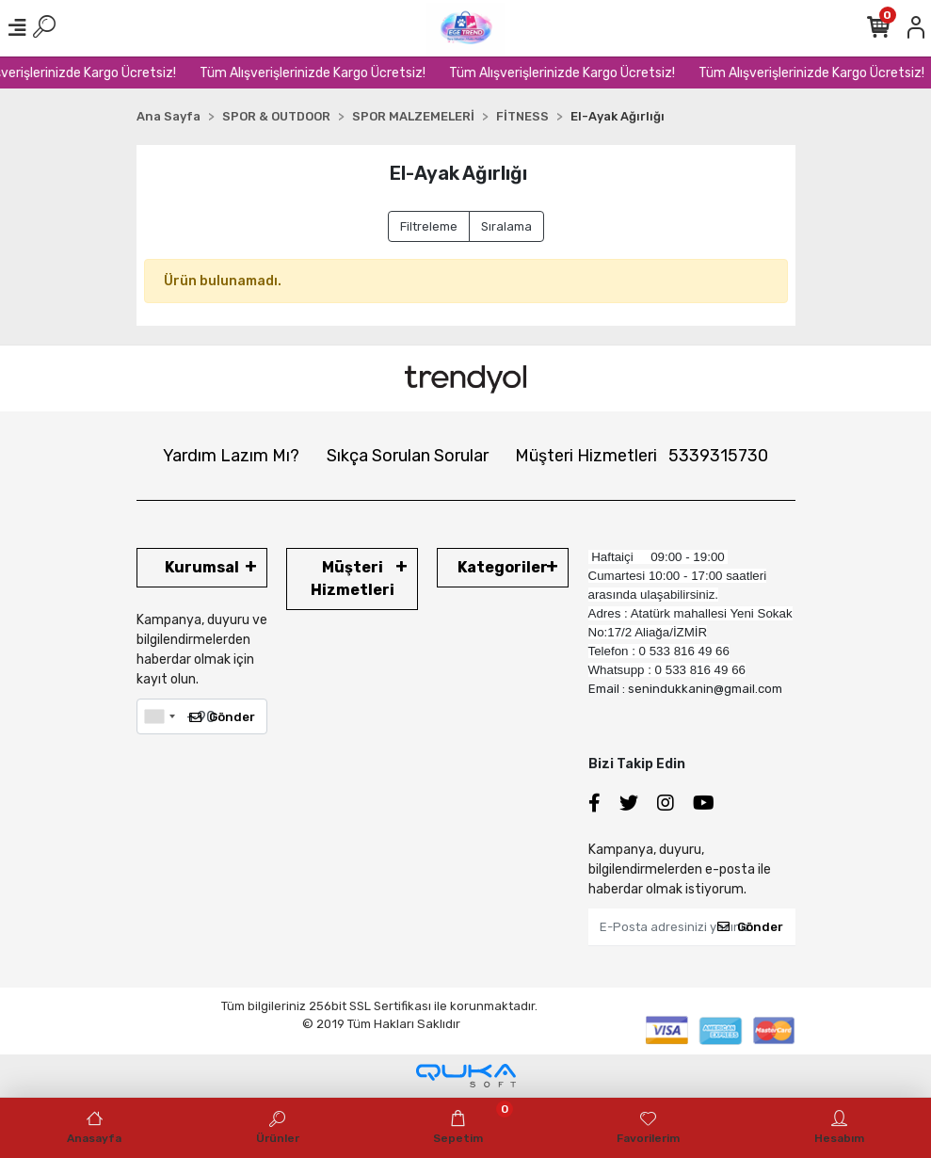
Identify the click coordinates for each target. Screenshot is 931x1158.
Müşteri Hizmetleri (641, 455)
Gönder (222, 717)
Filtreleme (428, 226)
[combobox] (159, 716)
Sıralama (506, 226)
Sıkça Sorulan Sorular (408, 455)
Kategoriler (502, 567)
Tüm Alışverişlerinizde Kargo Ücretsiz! (328, 73)
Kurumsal (202, 567)
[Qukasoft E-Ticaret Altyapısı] (466, 1075)
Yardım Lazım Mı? (231, 455)
